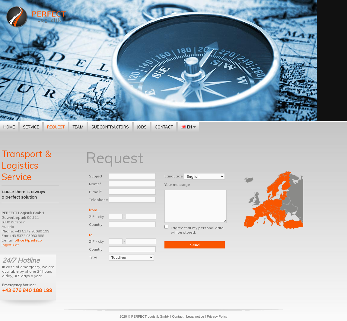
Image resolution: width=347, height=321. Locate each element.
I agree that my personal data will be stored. (197, 230)
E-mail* (95, 192)
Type (93, 257)
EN (188, 127)
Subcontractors (110, 127)
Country (95, 224)
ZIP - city (96, 216)
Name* (95, 184)
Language (173, 176)
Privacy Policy (217, 316)
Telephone (98, 199)
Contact (164, 127)
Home (9, 127)
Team (78, 127)
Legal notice (195, 316)
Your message (177, 184)
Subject (95, 176)
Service (31, 127)
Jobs (142, 127)
